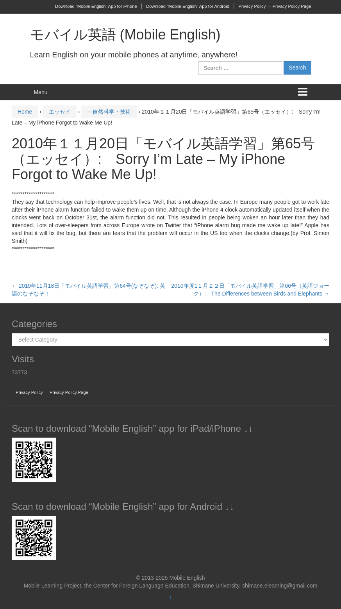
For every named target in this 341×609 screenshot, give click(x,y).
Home (25, 112)
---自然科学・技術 (109, 112)
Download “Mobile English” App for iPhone (96, 6)
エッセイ (60, 112)
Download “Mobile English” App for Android (187, 6)
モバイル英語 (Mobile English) (125, 35)
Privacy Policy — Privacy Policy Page (275, 6)
